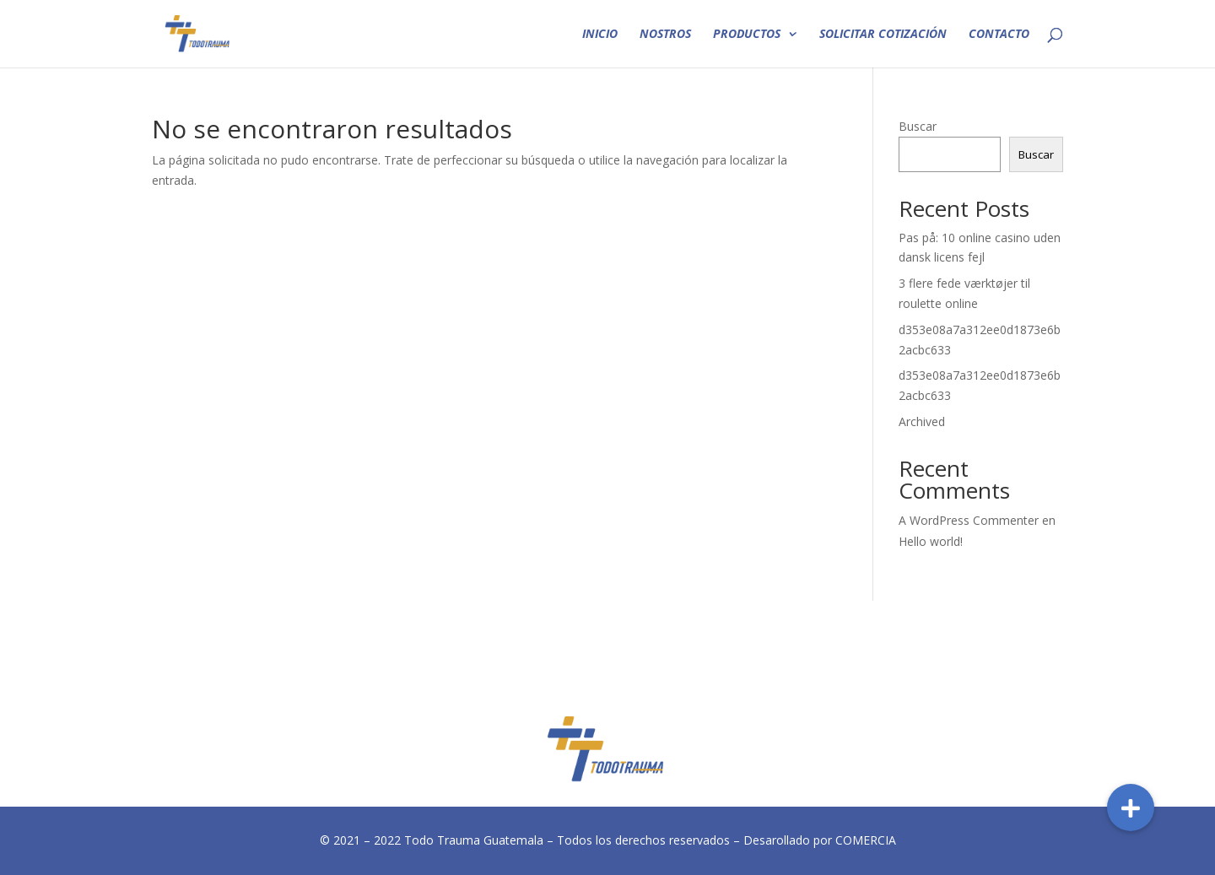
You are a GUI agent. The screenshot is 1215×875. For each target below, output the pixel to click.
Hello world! (931, 541)
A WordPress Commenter (969, 520)
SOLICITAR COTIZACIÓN (883, 34)
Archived (922, 421)
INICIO (600, 34)
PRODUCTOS (746, 34)
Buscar (918, 126)
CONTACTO (999, 34)
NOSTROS (665, 34)
